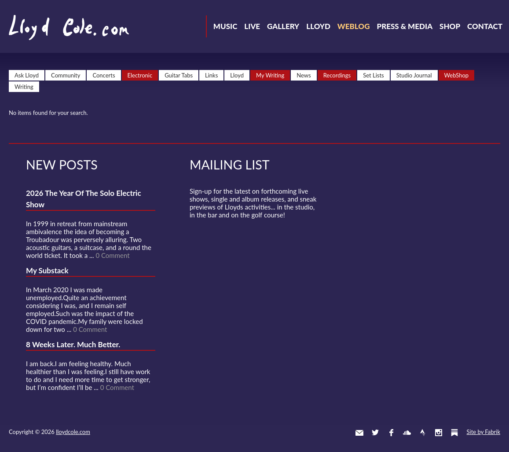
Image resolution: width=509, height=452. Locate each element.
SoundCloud (407, 433)
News (304, 75)
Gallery (283, 26)
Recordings (337, 75)
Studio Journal (414, 75)
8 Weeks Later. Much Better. (73, 344)
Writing (24, 86)
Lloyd (318, 26)
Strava (423, 433)
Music (225, 26)
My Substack (47, 270)
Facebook (391, 433)
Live (252, 26)
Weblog (353, 26)
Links (211, 75)
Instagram (439, 433)
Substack (454, 433)
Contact (484, 26)
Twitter (375, 433)
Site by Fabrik (483, 431)
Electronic (140, 75)
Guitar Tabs (179, 75)
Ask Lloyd (27, 75)
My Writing (270, 75)
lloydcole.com (73, 431)
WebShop (456, 75)
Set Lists (373, 75)
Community (65, 75)
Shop (449, 26)
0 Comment (112, 255)
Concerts (103, 75)
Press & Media (404, 26)
